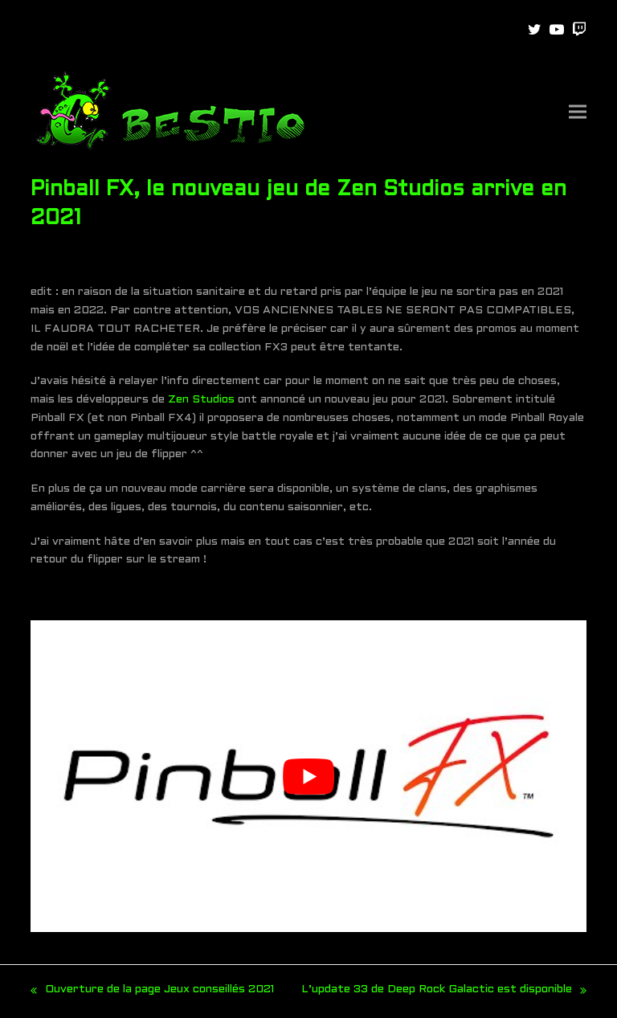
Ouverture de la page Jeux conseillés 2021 (152, 992)
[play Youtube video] (308, 776)
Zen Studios (201, 400)
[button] (577, 112)
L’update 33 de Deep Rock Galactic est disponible (443, 992)
